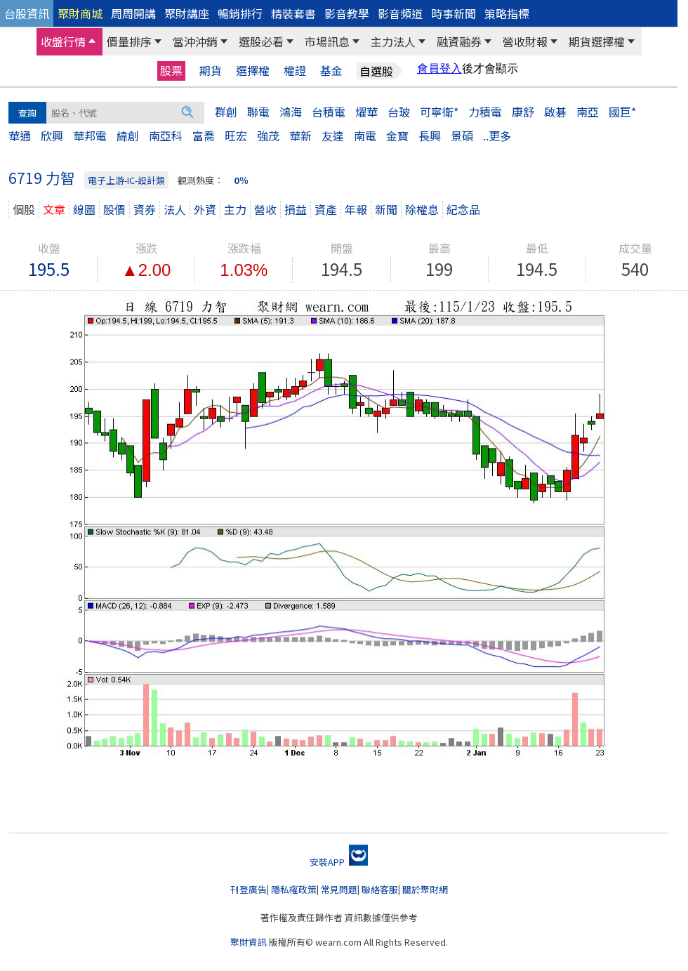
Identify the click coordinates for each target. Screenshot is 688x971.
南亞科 (166, 135)
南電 (365, 135)
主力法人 (393, 41)
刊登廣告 (248, 889)
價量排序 (129, 41)
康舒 (523, 111)
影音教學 (346, 13)
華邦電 (90, 135)
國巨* (622, 111)
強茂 (268, 135)
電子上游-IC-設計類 (126, 180)
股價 (114, 209)
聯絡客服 (380, 889)
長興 (429, 135)
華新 (300, 135)
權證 (295, 70)
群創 (226, 111)
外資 (205, 209)
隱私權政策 (294, 889)
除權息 (422, 209)
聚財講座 (186, 13)
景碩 (462, 135)
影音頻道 (400, 13)
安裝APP (339, 861)
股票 (171, 70)
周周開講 (133, 13)
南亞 (587, 111)
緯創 (128, 135)
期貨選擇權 (597, 41)
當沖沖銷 (195, 41)
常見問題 (339, 889)
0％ (241, 180)
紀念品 (463, 209)
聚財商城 (80, 13)
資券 (144, 209)
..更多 (497, 135)
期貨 (210, 70)
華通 (19, 135)
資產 (326, 209)
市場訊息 (327, 41)
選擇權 (253, 70)
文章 (54, 209)
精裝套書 (293, 13)
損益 (295, 209)
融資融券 (459, 41)
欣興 (52, 135)
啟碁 (555, 111)
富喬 (203, 135)
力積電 (485, 111)
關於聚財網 (425, 889)
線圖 (84, 209)
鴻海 (290, 111)
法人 (175, 209)
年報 (356, 209)
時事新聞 (453, 13)
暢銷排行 (240, 13)
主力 (235, 209)
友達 (333, 135)
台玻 (399, 111)
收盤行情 (63, 41)
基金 (331, 70)
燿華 (366, 111)
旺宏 (236, 135)
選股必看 (261, 41)
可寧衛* (439, 111)
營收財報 (525, 41)
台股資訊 (26, 13)
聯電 (258, 111)
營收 (265, 209)
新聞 (386, 209)
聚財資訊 (248, 942)
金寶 (397, 135)
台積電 (328, 111)
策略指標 (506, 13)
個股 (24, 209)
